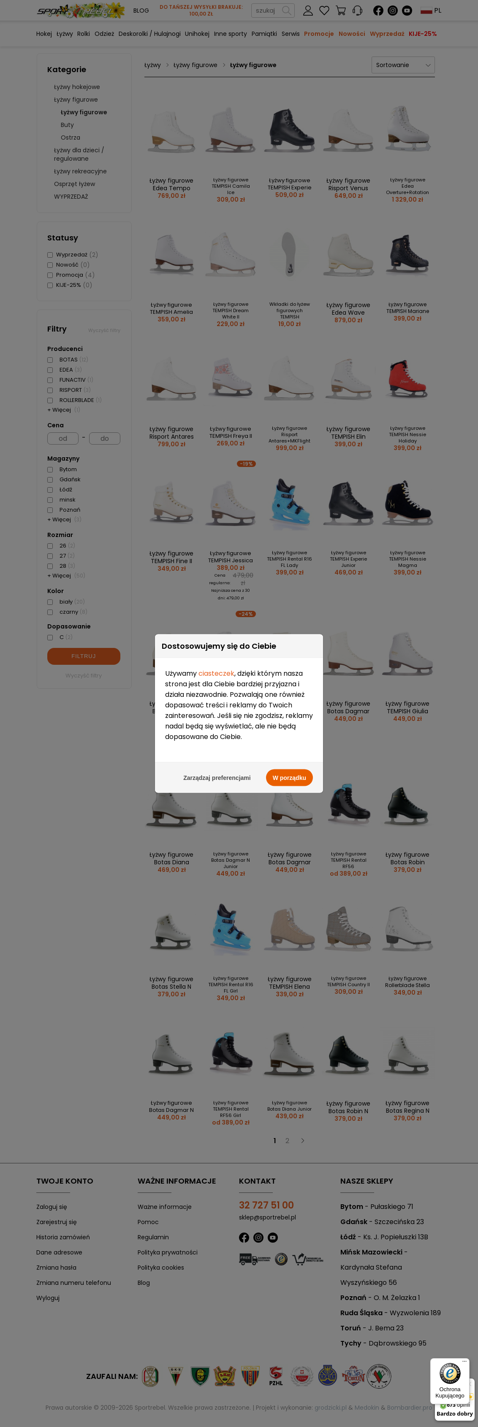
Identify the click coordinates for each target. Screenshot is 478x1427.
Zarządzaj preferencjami (217, 539)
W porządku (289, 539)
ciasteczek (216, 435)
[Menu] (464, 1363)
